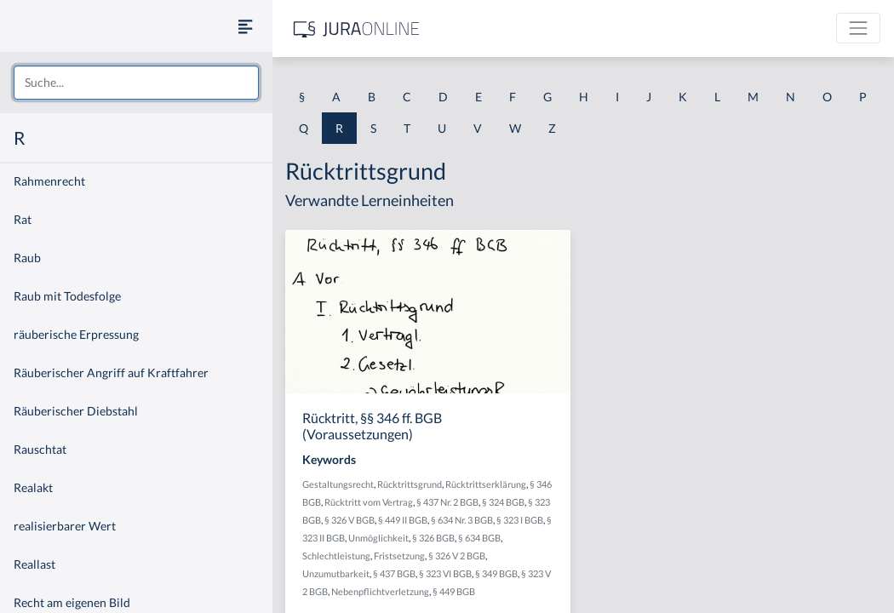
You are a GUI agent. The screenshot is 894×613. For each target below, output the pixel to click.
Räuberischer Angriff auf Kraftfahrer (111, 372)
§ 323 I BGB (519, 519)
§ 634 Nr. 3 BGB (462, 519)
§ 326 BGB (433, 537)
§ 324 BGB (503, 501)
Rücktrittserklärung (485, 484)
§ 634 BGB (479, 537)
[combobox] (136, 83)
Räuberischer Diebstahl (76, 411)
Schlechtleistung (336, 555)
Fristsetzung (399, 555)
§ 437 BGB (394, 573)
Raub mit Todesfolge (67, 296)
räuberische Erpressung (76, 334)
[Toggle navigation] (858, 28)
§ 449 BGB (454, 591)
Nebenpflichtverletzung (380, 591)
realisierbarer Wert (65, 525)
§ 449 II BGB (402, 519)
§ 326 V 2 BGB (456, 555)
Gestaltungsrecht (338, 484)
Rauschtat (40, 449)
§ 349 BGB (496, 573)
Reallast (34, 564)
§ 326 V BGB (349, 519)
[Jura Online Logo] (357, 28)
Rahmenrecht (49, 181)
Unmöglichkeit (378, 537)
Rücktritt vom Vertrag (368, 501)
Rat (23, 219)
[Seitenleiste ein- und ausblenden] (245, 26)
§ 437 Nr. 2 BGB (447, 501)
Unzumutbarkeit (336, 573)
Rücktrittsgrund (409, 484)
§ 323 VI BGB (445, 573)
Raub (27, 257)
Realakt (33, 487)
